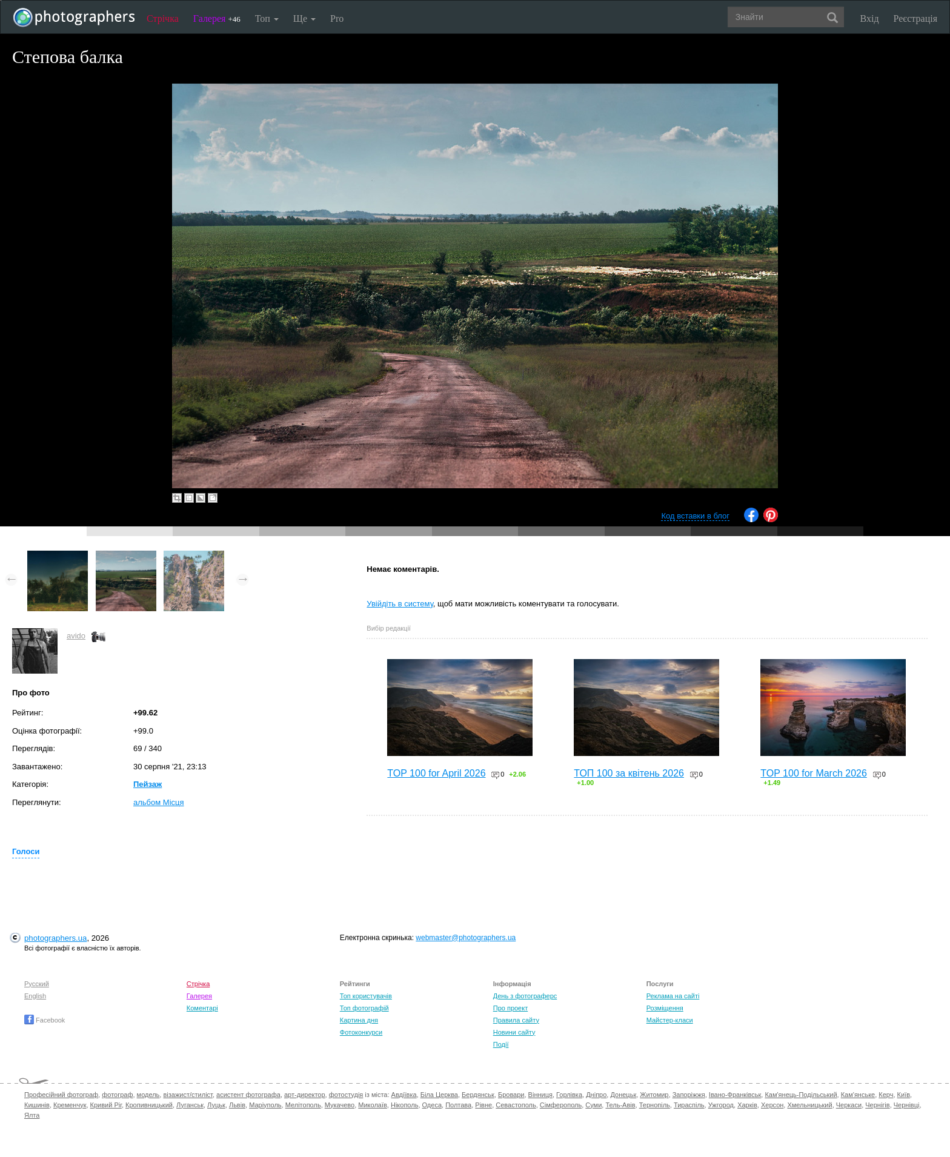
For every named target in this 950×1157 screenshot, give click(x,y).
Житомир (654, 1094)
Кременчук (69, 1105)
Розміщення (664, 1008)
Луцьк (216, 1105)
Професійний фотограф (61, 1094)
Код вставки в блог (695, 515)
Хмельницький (809, 1105)
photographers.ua (55, 938)
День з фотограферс (525, 996)
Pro (337, 18)
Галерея (217, 18)
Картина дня (359, 1020)
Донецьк (623, 1094)
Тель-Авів (620, 1105)
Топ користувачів (366, 996)
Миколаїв (372, 1105)
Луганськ (190, 1105)
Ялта (31, 1115)
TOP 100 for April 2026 (436, 773)
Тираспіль (689, 1105)
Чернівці (907, 1105)
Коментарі (202, 1008)
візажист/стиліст (187, 1094)
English (35, 996)
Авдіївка (404, 1094)
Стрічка (163, 18)
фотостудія (346, 1094)
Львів (237, 1105)
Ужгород (721, 1105)
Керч (886, 1094)
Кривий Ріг (106, 1105)
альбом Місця (158, 802)
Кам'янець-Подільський (801, 1094)
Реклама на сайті (673, 996)
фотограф (117, 1094)
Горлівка (569, 1094)
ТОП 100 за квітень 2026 (629, 773)
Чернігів (877, 1105)
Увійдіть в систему (400, 603)
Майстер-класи (669, 1020)
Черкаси (849, 1105)
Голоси (25, 851)
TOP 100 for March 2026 (813, 773)
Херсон (772, 1105)
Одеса (432, 1105)
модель (148, 1094)
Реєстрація (915, 18)
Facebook (44, 1020)
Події (501, 1044)
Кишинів (37, 1105)
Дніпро (596, 1094)
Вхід (869, 18)
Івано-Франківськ (735, 1094)
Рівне (483, 1105)
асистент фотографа (248, 1094)
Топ (267, 18)
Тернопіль (654, 1105)
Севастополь (516, 1105)
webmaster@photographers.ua (466, 937)
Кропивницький (149, 1105)
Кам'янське (858, 1094)
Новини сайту (514, 1032)
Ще (304, 18)
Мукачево (339, 1105)
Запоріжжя (689, 1094)
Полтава (458, 1105)
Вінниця (540, 1094)
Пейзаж (147, 784)
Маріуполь (265, 1105)
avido (76, 635)
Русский (36, 983)
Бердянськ (478, 1094)
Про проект (510, 1008)
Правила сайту (516, 1020)
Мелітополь (303, 1105)
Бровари (511, 1094)
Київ (903, 1094)
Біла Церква (439, 1094)
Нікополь (404, 1105)
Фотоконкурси (361, 1032)
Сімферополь (561, 1105)
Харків (747, 1105)
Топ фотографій (364, 1008)
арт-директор (304, 1094)
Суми (593, 1105)
